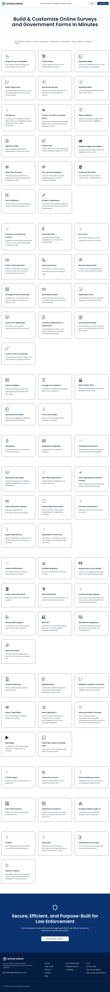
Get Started (103, 3)
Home (42, 3)
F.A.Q (88, 963)
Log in (92, 3)
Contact (69, 3)
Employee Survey (71, 966)
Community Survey (72, 963)
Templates (56, 3)
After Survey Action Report (96, 973)
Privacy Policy (91, 966)
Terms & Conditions (93, 970)
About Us (48, 970)
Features (48, 3)
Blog (46, 976)
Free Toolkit (49, 966)
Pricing (63, 3)
